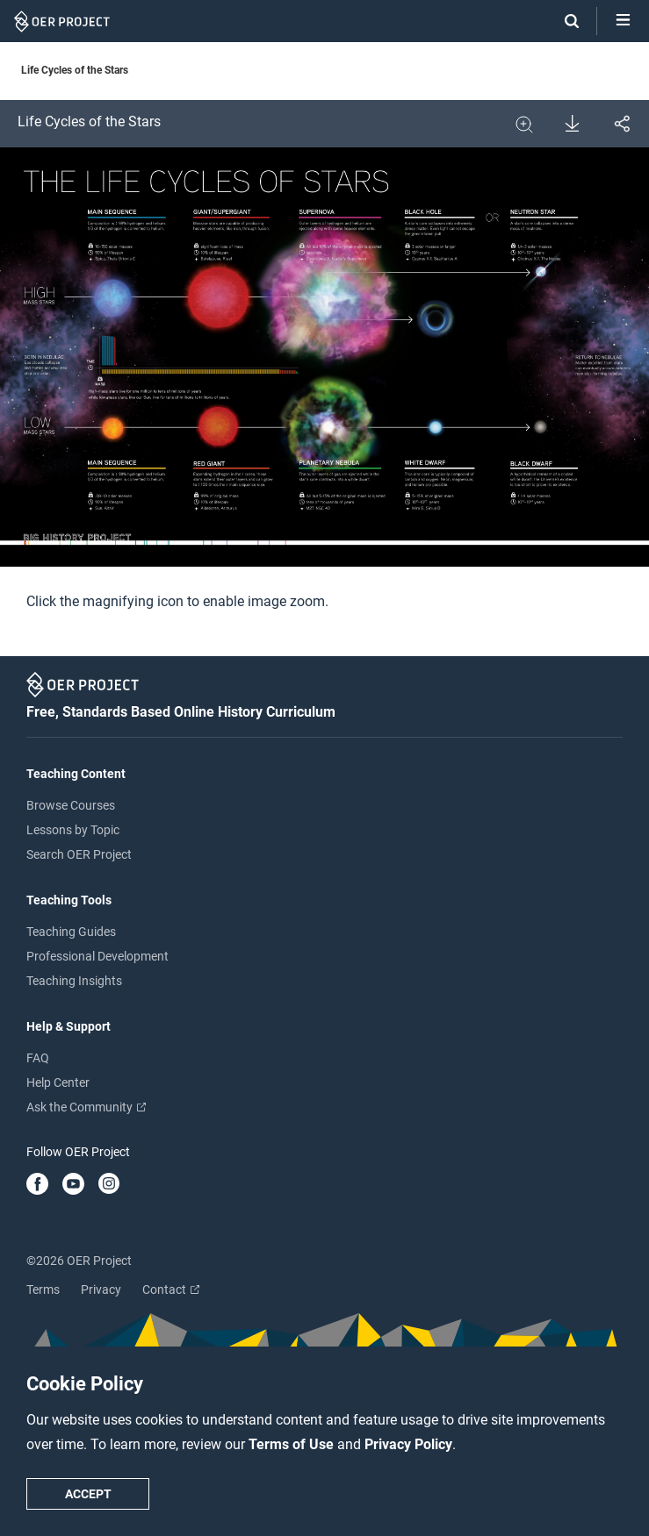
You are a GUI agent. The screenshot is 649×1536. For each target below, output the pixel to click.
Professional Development (97, 956)
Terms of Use (293, 1444)
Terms (43, 1289)
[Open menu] (623, 21)
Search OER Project (79, 854)
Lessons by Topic (72, 830)
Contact (170, 1289)
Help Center (58, 1082)
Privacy (101, 1289)
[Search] (563, 21)
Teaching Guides (71, 932)
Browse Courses (70, 805)
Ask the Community (86, 1107)
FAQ (37, 1058)
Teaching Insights (74, 981)
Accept (88, 1494)
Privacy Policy (408, 1444)
